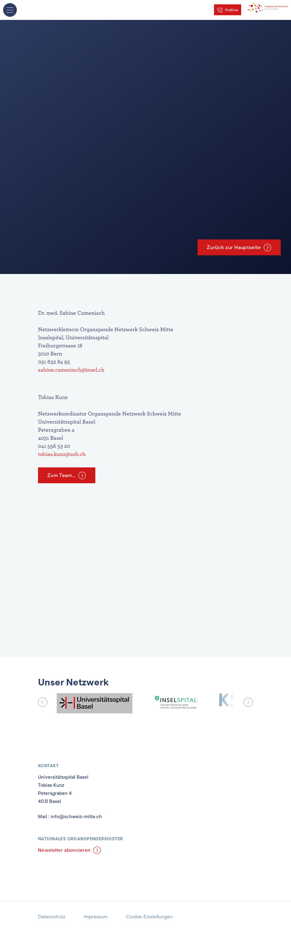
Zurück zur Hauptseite (234, 247)
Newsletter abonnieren (64, 850)
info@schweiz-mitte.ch (76, 816)
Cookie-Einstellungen (149, 917)
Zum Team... (61, 475)
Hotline (231, 9)
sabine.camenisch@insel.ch (72, 369)
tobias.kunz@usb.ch (62, 453)
